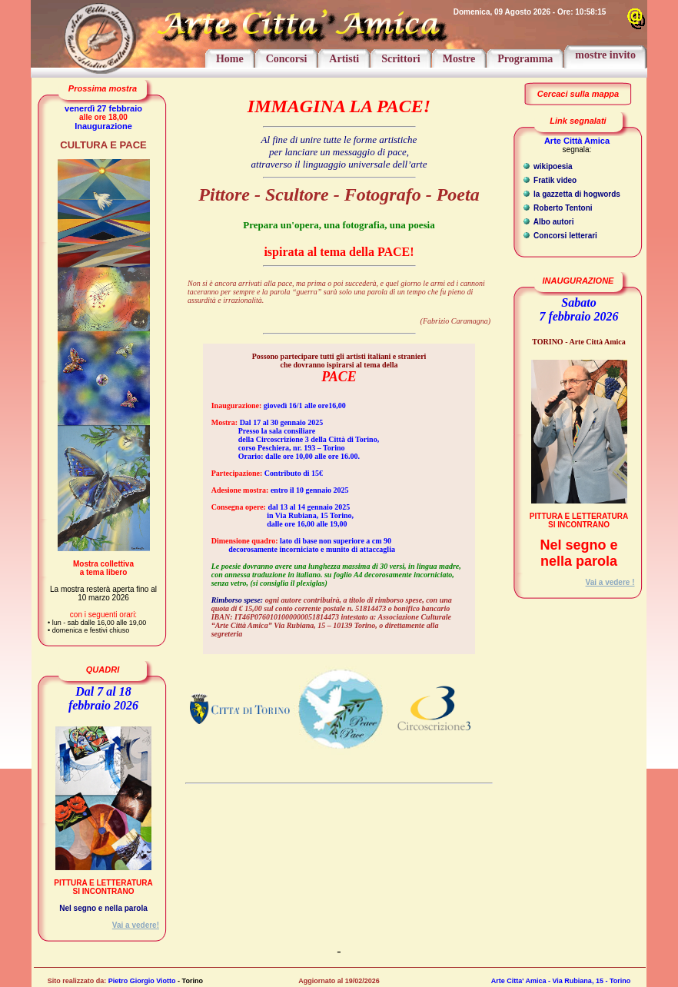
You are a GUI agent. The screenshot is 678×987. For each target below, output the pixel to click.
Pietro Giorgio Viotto (142, 981)
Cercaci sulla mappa (578, 93)
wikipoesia (551, 166)
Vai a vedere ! (610, 582)
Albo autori (552, 222)
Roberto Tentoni (561, 208)
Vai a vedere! (135, 925)
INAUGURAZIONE (578, 280)
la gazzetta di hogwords (575, 194)
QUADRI (102, 669)
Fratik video (554, 180)
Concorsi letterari (564, 235)
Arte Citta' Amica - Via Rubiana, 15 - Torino (561, 981)
